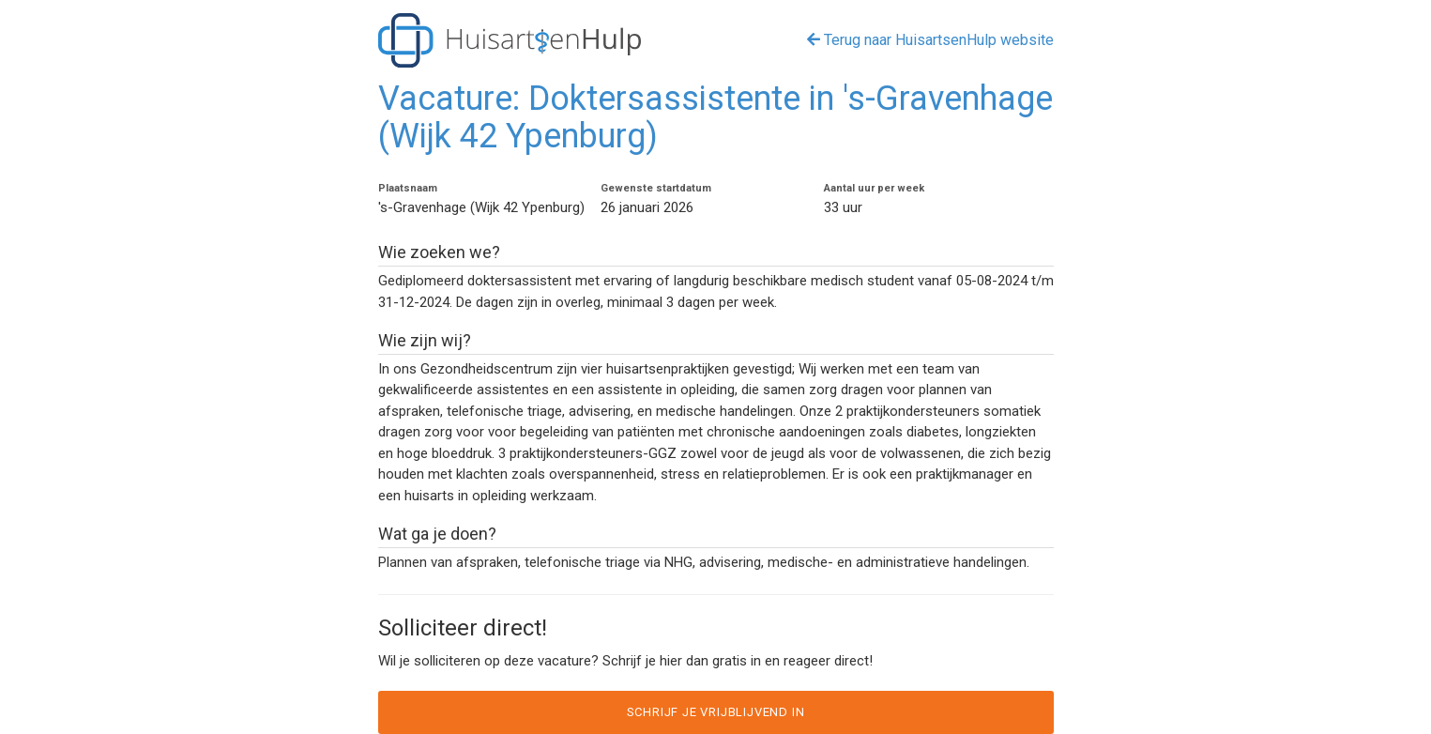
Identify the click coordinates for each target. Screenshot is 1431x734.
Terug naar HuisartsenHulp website (930, 40)
